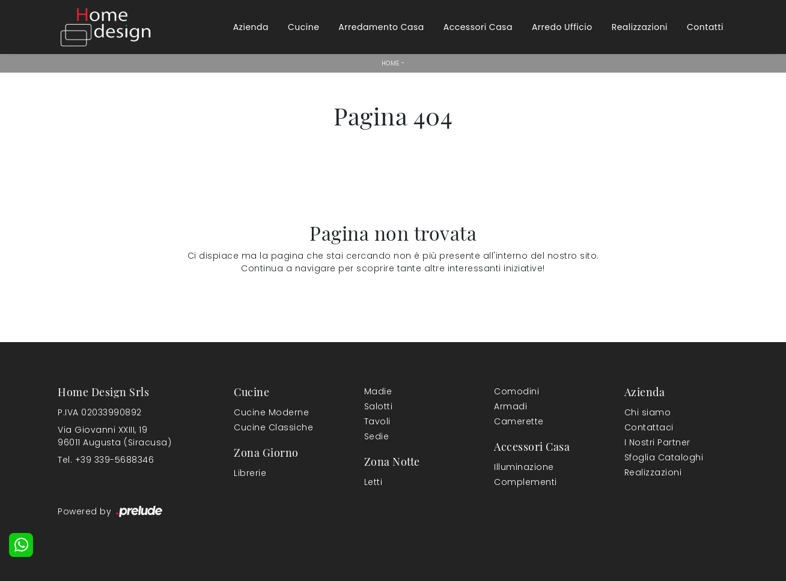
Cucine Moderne (271, 412)
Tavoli (377, 421)
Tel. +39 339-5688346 (106, 460)
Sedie (376, 436)
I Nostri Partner (657, 442)
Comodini (516, 391)
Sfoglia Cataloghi (664, 457)
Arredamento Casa (381, 27)
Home (391, 63)
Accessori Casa (478, 27)
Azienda (251, 27)
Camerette (519, 421)
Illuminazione (524, 467)
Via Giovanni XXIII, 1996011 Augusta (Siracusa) (114, 436)
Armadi (510, 406)
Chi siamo (647, 412)
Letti (373, 482)
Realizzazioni (640, 27)
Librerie (250, 473)
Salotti (378, 406)
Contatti (705, 27)
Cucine (303, 27)
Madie (378, 391)
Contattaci (649, 427)
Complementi (525, 482)
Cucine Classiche (273, 427)
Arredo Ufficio (562, 27)
